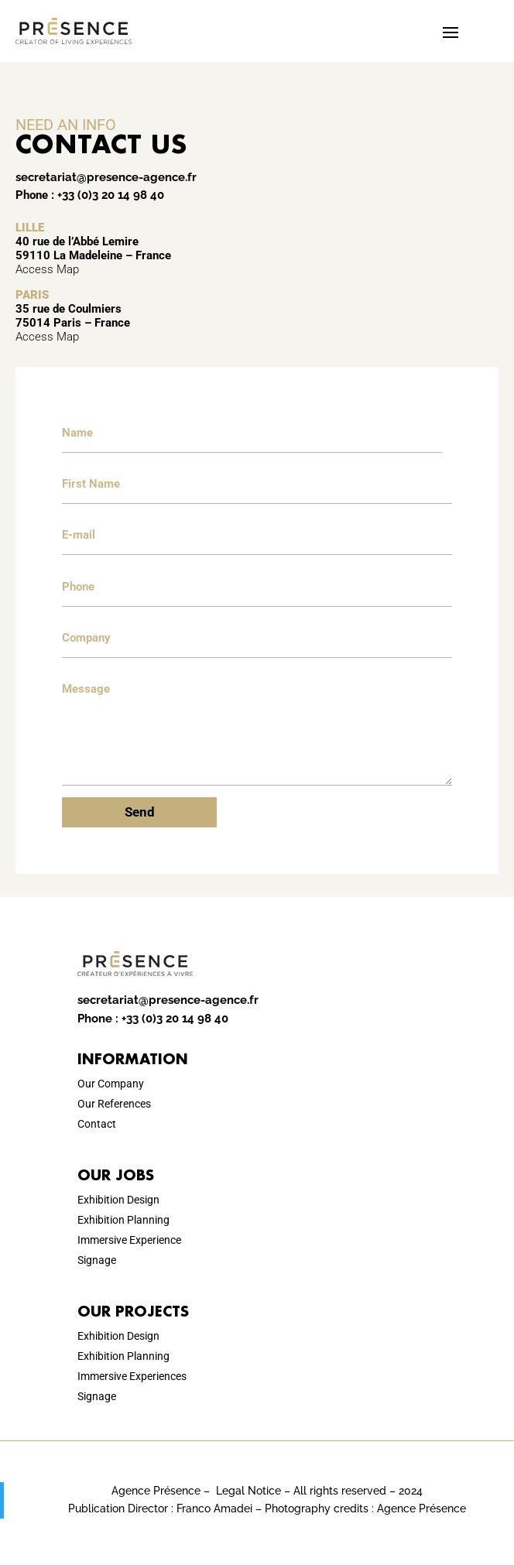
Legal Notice (248, 1491)
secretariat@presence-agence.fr (106, 177)
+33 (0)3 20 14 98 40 (110, 195)
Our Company (110, 1083)
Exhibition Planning (123, 1220)
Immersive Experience (129, 1240)
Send (140, 812)
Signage (96, 1260)
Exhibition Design (118, 1199)
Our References (114, 1104)
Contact (96, 1124)
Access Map (47, 269)
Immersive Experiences (132, 1376)
